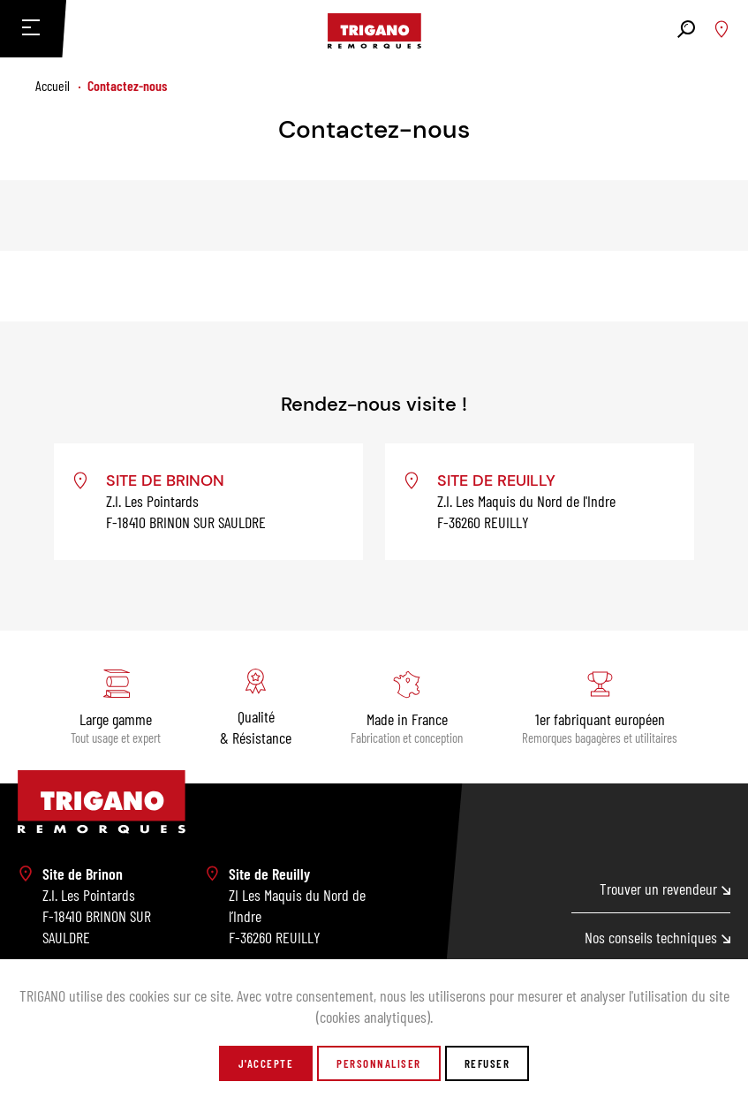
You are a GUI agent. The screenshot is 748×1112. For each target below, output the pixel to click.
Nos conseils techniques (657, 937)
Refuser (487, 1063)
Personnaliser (378, 1063)
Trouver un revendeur (665, 888)
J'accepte (266, 1063)
